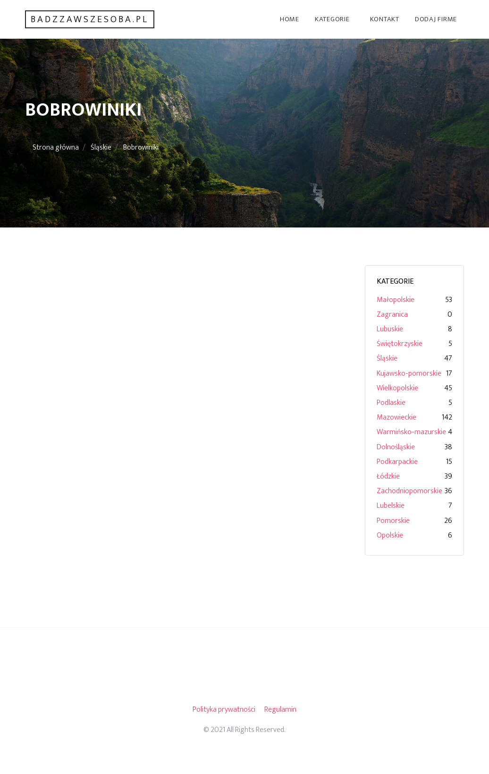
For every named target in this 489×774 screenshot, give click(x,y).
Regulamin (280, 709)
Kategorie (332, 19)
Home (289, 19)
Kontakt (384, 19)
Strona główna (56, 147)
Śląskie (101, 147)
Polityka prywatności (224, 709)
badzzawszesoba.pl (90, 19)
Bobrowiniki (141, 147)
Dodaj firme (436, 19)
